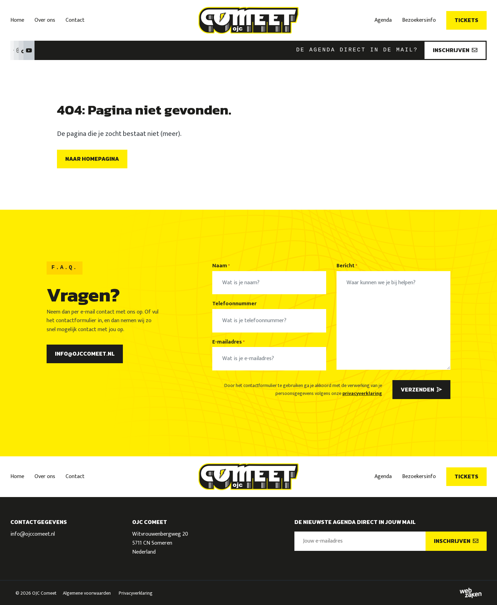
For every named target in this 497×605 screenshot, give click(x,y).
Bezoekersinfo (419, 20)
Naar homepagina (92, 159)
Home (17, 20)
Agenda (383, 20)
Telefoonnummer (234, 303)
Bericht (347, 265)
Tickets (466, 20)
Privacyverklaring (136, 593)
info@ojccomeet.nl (85, 353)
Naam (221, 265)
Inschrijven (455, 50)
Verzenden (421, 389)
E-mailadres (228, 342)
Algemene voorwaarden (87, 593)
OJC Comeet (44, 593)
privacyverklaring (362, 393)
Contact (75, 20)
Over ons (45, 20)
